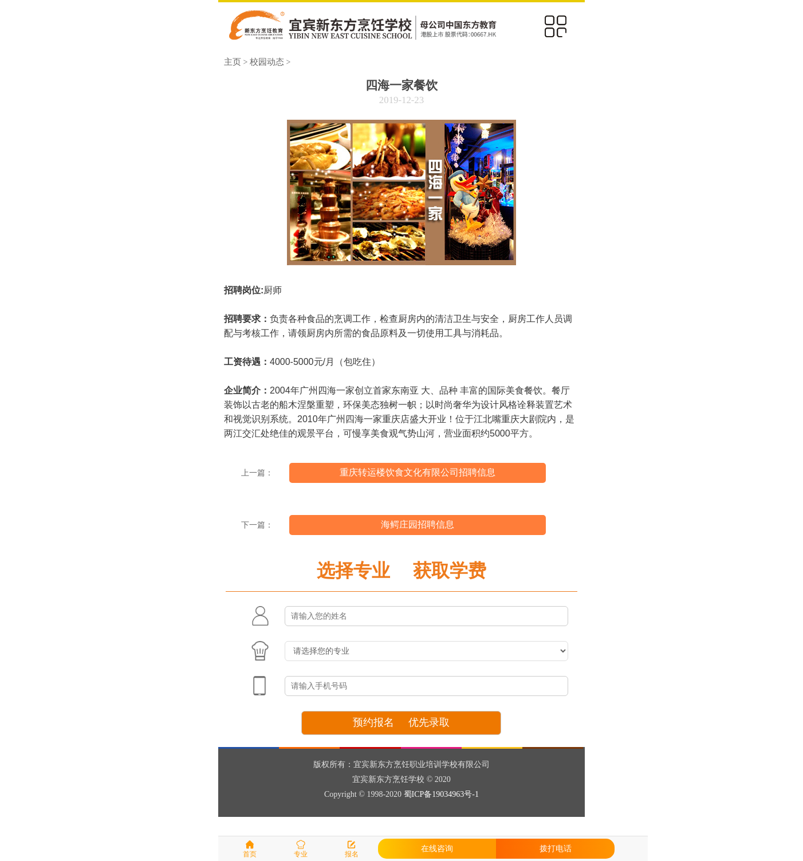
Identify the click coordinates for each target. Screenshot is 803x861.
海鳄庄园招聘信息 (417, 524)
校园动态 (267, 61)
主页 (232, 61)
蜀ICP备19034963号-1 (441, 794)
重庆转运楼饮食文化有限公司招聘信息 (417, 472)
